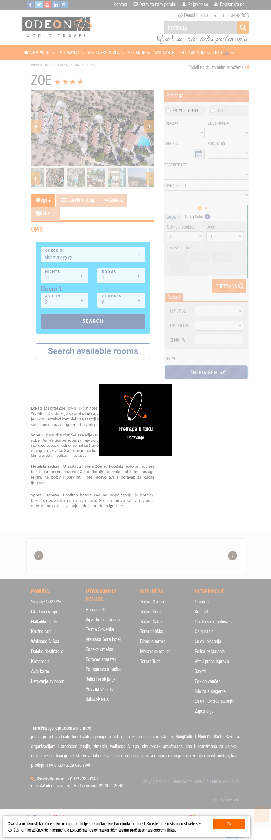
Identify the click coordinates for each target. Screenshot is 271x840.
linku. (171, 830)
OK (229, 824)
